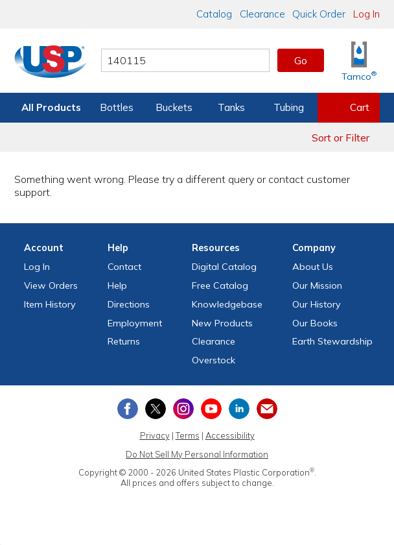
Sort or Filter (340, 137)
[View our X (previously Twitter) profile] (155, 409)
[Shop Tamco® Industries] (359, 60)
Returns (124, 341)
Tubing (288, 107)
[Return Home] (50, 62)
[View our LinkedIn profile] (239, 409)
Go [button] (300, 60)
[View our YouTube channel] (211, 409)
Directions (129, 304)
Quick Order (318, 14)
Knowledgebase (227, 304)
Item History (50, 304)
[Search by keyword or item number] (185, 60)
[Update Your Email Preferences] (267, 409)
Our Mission (317, 285)
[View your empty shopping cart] (349, 108)
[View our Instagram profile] (183, 409)
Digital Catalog (224, 266)
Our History (316, 304)
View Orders (51, 285)
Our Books (315, 323)
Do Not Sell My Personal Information (197, 454)
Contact (124, 266)
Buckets (174, 107)
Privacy (155, 435)
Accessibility (230, 435)
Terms (188, 435)
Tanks (231, 107)
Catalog (214, 14)
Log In (366, 14)
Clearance (262, 14)
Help (117, 285)
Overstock (213, 360)
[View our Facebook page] (128, 409)
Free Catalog (220, 285)
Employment (135, 323)
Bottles (116, 107)
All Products (51, 107)
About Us (312, 266)
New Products (222, 323)
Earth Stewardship (332, 341)
